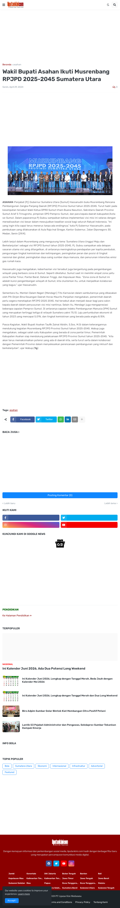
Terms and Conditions (61, 902)
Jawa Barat (103, 878)
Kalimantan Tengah (53, 878)
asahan (17, 65)
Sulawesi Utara (87, 888)
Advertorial (96, 766)
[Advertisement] (60, 36)
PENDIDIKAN (10, 609)
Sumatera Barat (69, 888)
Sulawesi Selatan (17, 883)
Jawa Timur (68, 878)
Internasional (59, 766)
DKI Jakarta (50, 873)
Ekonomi (42, 766)
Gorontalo (31, 873)
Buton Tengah (69, 873)
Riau (29, 883)
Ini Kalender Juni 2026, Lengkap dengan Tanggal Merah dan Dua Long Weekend (69, 695)
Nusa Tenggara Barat (89, 883)
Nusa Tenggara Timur (71, 883)
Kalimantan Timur (35, 878)
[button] (4, 5)
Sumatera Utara (23, 766)
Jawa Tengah (86, 878)
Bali (100, 873)
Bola (7, 766)
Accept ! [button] (12, 900)
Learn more (24, 894)
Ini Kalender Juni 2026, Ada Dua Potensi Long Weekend (43, 668)
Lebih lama (110, 503)
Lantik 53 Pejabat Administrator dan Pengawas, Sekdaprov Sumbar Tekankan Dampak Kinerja (69, 726)
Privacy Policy (82, 902)
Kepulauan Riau (16, 878)
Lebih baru (9, 503)
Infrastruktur (78, 766)
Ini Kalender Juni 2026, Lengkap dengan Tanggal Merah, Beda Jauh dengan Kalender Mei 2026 (67, 680)
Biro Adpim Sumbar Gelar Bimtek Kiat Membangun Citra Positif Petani (64, 710)
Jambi (11, 873)
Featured (9, 772)
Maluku (101, 883)
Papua (47, 883)
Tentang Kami (100, 902)
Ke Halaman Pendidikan (16, 615)
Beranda (6, 65)
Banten (83, 873)
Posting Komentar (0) (60, 495)
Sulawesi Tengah (106, 888)
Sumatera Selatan (53, 888)
